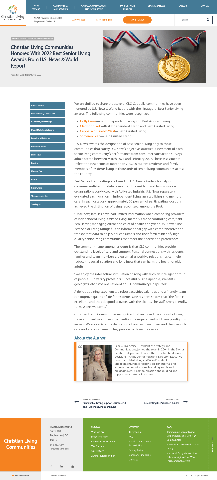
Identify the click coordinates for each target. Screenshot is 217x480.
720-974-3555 (78, 20)
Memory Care (36, 171)
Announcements (19, 38)
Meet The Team (99, 437)
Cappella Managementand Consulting (94, 8)
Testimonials (135, 432)
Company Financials (140, 455)
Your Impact (36, 205)
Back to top (212, 444)
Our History (97, 451)
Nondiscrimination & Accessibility (140, 443)
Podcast (34, 180)
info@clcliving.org (104, 20)
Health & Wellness (38, 147)
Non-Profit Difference (103, 441)
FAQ (131, 437)
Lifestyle (34, 163)
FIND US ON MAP (20, 476)
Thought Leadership (39, 196)
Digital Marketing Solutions (42, 130)
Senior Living (36, 188)
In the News (36, 155)
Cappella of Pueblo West (97, 131)
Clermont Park (90, 126)
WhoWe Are (36, 8)
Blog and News (156, 6)
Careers (182, 6)
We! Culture (97, 446)
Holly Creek (88, 121)
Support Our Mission (127, 8)
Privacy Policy (136, 450)
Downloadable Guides (40, 138)
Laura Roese (25, 75)
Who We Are (98, 432)
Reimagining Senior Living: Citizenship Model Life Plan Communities (181, 436)
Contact (133, 459)
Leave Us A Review (57, 476)
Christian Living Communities (40, 38)
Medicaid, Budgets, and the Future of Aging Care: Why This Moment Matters (181, 457)
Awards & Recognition (103, 456)
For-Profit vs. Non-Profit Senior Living (182, 446)
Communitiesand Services (60, 8)
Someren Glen (90, 136)
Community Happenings (41, 122)
